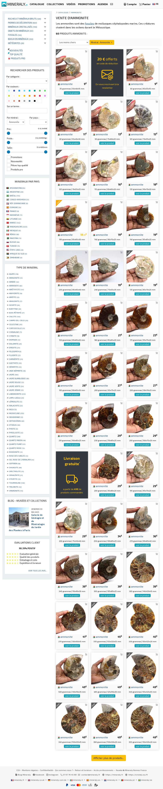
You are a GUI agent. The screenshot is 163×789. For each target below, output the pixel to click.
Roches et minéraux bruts (24, 18)
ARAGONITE (15, 301)
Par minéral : (13, 117)
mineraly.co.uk (36, 780)
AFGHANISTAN (17, 188)
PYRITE (13, 429)
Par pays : (34, 117)
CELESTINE (15, 324)
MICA (13, 409)
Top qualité (15, 54)
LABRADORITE (17, 394)
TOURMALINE (17, 483)
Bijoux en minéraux (20, 39)
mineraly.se (145, 780)
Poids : (10, 138)
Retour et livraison (83, 770)
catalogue (63, 12)
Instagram (52, 774)
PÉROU (14, 234)
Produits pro (16, 58)
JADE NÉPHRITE (17, 371)
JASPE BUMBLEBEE (19, 378)
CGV (18, 770)
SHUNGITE (15, 467)
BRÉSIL (15, 195)
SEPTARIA (14, 463)
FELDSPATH (15, 351)
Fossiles (15, 35)
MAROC (15, 222)
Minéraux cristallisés (22, 26)
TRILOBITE (15, 487)
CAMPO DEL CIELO (18, 320)
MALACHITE (16, 405)
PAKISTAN (15, 238)
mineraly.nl (111, 780)
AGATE (13, 274)
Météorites (16, 43)
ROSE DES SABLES (18, 456)
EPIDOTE (14, 347)
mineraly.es (93, 780)
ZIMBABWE (16, 257)
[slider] (8, 133)
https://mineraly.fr (114, 774)
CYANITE (14, 336)
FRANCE (14, 211)
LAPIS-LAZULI (16, 398)
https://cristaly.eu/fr (138, 774)
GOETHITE (15, 363)
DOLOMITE (15, 344)
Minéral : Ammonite (102, 42)
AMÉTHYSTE (16, 289)
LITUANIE (15, 219)
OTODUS (14, 425)
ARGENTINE (16, 192)
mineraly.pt (128, 780)
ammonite (65, 83)
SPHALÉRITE (16, 475)
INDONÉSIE (16, 215)
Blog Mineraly (23, 774)
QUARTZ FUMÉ (17, 444)
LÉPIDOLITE (15, 401)
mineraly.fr (18, 780)
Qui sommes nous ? (64, 770)
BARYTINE (15, 309)
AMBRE (14, 282)
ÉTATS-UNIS (16, 250)
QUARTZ (14, 436)
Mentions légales (30, 770)
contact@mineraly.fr (90, 774)
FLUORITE (15, 355)
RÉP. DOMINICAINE (19, 203)
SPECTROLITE (16, 471)
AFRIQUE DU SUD (18, 253)
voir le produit (72, 93)
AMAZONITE (15, 278)
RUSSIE (14, 242)
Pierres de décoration (22, 22)
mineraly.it (76, 780)
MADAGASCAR (18, 226)
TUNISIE (15, 246)
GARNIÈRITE (16, 359)
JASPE (13, 374)
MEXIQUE (15, 230)
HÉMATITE (15, 367)
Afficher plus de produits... (108, 757)
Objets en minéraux (20, 30)
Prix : (9, 129)
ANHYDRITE (15, 293)
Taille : (10, 147)
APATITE (14, 297)
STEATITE (15, 479)
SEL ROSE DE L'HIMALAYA (21, 459)
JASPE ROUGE (16, 382)
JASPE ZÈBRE (16, 390)
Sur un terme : (13, 106)
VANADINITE (16, 490)
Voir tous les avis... (37, 570)
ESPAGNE (15, 207)
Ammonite (76, 12)
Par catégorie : (13, 76)
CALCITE (14, 316)
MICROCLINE (16, 413)
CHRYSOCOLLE (17, 328)
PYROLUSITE (16, 432)
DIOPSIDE (14, 340)
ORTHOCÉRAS (16, 421)
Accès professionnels (104, 770)
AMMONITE (15, 285)
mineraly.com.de (57, 780)
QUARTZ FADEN (17, 440)
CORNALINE (15, 332)
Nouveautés (15, 50)
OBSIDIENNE (16, 417)
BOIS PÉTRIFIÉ (16, 313)
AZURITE (14, 305)
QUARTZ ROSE (17, 448)
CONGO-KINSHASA (19, 199)
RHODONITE (15, 452)
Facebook (38, 774)
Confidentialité (46, 770)
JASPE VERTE (16, 386)
